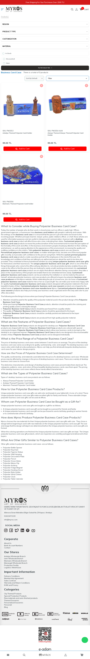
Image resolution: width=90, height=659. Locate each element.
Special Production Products (15, 596)
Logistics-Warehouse (12, 567)
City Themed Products (12, 594)
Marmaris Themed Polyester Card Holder (18, 204)
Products (4, 16)
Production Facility (11, 565)
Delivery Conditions (12, 576)
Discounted (9, 59)
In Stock (6, 53)
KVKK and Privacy (11, 585)
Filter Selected (45, 68)
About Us (7, 543)
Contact (7, 548)
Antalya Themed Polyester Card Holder (17, 133)
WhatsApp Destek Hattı (85, 640)
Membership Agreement (14, 578)
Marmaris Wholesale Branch (15, 561)
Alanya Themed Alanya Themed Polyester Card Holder (65, 134)
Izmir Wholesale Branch (13, 558)
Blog (6, 607)
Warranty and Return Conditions (17, 583)
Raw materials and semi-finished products (21, 598)
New (6, 63)
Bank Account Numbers (13, 545)
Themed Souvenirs (11, 600)
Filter (67, 78)
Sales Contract (10, 581)
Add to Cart (23, 148)
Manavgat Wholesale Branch (15, 563)
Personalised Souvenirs (13, 603)
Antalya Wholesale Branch (15, 556)
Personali (8, 605)
